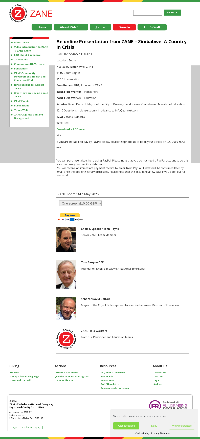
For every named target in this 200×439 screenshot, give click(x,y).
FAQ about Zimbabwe (27, 55)
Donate (124, 27)
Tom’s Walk (21, 110)
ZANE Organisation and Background (28, 116)
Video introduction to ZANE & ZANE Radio (31, 48)
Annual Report (109, 380)
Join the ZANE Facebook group (72, 376)
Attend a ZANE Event (66, 372)
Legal (156, 380)
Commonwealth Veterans (29, 64)
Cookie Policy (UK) (31, 427)
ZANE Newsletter (110, 384)
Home (42, 27)
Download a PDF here (70, 129)
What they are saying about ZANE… (31, 94)
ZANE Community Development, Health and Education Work (30, 76)
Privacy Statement (161, 433)
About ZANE (71, 27)
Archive (157, 384)
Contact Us (159, 372)
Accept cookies (126, 425)
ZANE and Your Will (20, 380)
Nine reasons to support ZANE (29, 86)
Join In (100, 27)
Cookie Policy (142, 433)
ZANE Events (22, 101)
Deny (154, 425)
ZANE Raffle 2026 (64, 380)
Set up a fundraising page (24, 376)
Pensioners (21, 68)
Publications (21, 105)
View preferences (182, 425)
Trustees (158, 376)
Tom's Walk (152, 27)
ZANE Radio (21, 59)
